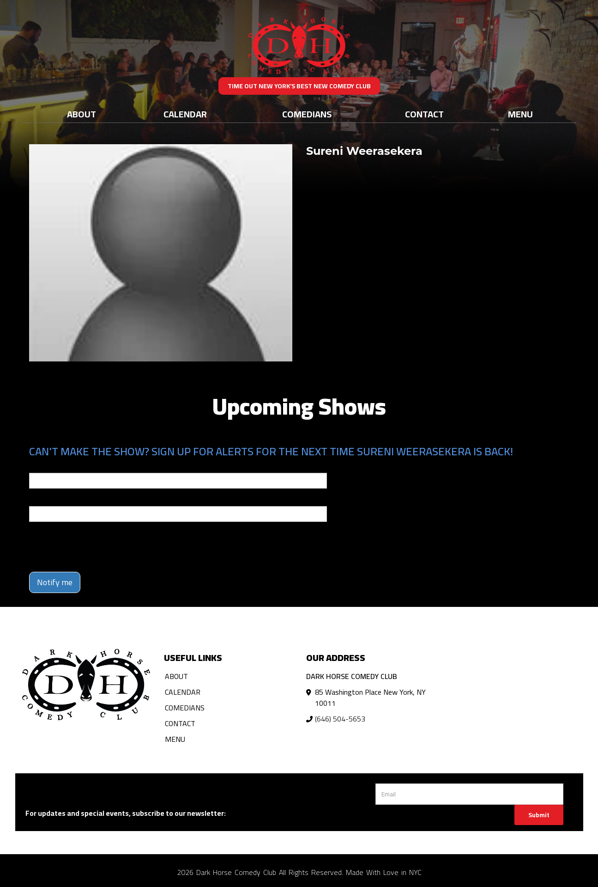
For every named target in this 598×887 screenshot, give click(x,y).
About (81, 113)
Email (37, 466)
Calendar (185, 113)
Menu (520, 113)
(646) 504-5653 (340, 719)
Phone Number (51, 499)
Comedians (307, 113)
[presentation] (99, 547)
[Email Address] (469, 794)
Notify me (54, 582)
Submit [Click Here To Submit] (539, 815)
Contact (424, 113)
